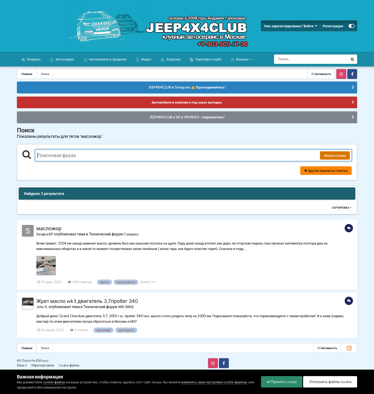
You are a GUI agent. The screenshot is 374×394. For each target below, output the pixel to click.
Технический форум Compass (113, 234)
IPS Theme (24, 360)
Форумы (33, 59)
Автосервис (64, 59)
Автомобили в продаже (107, 59)
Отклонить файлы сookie (330, 381)
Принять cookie (281, 381)
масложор (49, 228)
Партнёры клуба (208, 59)
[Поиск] (301, 59)
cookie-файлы (54, 382)
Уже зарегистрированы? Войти (290, 26)
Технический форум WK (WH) (108, 306)
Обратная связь (42, 365)
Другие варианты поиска (326, 170)
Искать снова (335, 155)
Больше (243, 59)
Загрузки (173, 59)
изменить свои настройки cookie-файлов (214, 382)
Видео (146, 59)
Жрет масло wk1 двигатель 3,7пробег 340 (87, 301)
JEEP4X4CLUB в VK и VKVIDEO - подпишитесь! (187, 117)
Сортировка (341, 207)
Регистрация (333, 26)
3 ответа (79, 330)
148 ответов (80, 282)
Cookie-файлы (69, 365)
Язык (22, 365)
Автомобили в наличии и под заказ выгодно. (186, 102)
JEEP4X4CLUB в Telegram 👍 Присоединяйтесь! (187, 87)
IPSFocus (42, 360)
